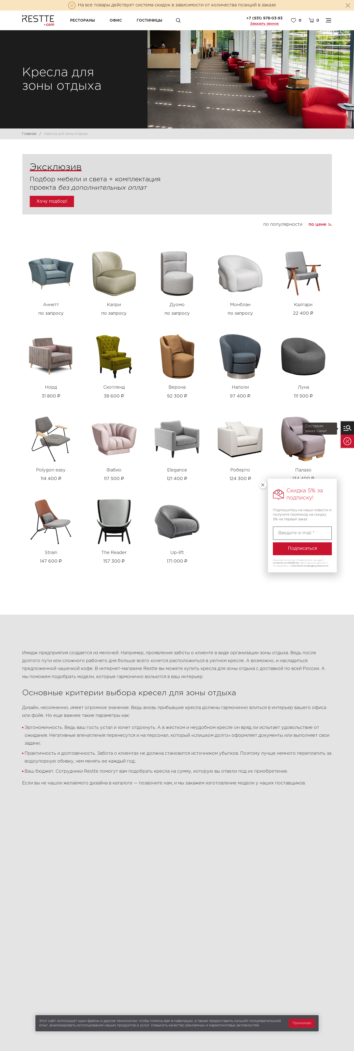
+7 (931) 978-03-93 (264, 18)
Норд (51, 387)
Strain (51, 553)
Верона (177, 387)
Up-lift (177, 553)
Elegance (177, 470)
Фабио (113, 470)
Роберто (240, 470)
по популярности (282, 225)
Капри (114, 305)
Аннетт (51, 305)
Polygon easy (51, 470)
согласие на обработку (286, 563)
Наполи (240, 387)
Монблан (240, 305)
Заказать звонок (264, 23)
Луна (303, 387)
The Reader (114, 553)
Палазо (303, 470)
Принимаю (302, 1023)
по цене (317, 225)
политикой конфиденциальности (309, 566)
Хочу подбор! (51, 201)
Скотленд (114, 387)
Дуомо (177, 305)
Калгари (303, 305)
